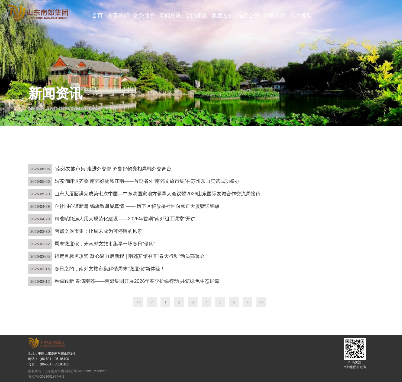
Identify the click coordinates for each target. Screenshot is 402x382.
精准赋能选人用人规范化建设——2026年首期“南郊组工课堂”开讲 (124, 218)
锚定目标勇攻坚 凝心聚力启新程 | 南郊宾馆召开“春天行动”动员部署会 (129, 256)
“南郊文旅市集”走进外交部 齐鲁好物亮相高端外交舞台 (112, 168)
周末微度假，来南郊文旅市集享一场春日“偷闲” (104, 243)
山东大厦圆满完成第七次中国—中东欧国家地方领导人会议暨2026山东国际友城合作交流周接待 (157, 193)
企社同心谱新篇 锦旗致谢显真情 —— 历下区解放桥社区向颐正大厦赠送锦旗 (137, 206)
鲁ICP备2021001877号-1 (46, 376)
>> (261, 302)
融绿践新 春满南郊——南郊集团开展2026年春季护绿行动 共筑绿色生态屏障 (136, 281)
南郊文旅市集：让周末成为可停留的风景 (98, 231)
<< (138, 302)
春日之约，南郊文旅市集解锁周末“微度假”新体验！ (109, 268)
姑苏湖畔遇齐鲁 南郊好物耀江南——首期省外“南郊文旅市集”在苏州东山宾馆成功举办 (147, 181)
